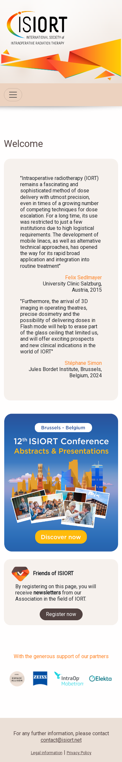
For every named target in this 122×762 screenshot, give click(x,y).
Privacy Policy (79, 753)
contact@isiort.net (61, 740)
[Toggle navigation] (13, 94)
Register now (61, 614)
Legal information (46, 753)
